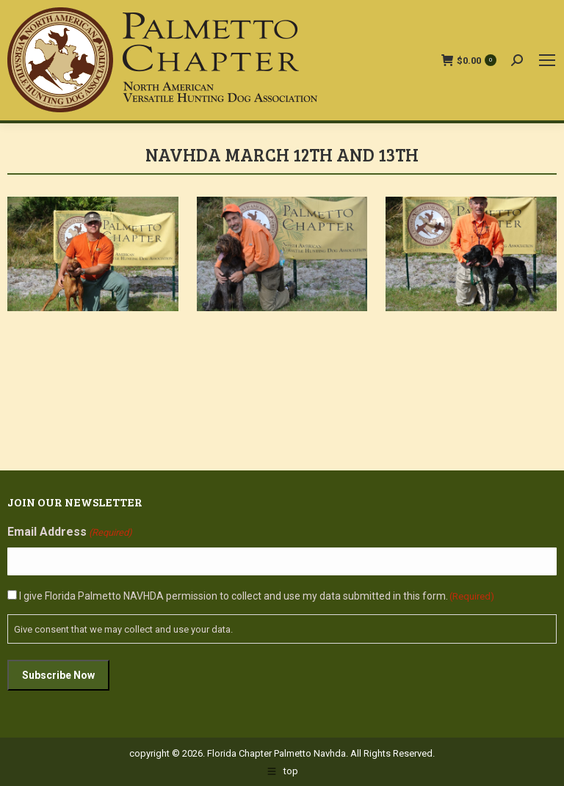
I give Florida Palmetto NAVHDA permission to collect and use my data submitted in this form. (256, 596)
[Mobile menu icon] (547, 60)
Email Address (69, 532)
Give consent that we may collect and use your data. (123, 629)
